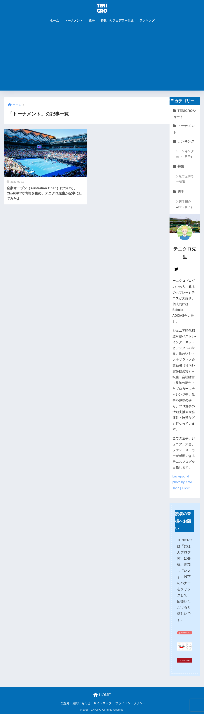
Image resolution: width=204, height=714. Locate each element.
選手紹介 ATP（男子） (185, 204)
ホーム (54, 20)
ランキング (146, 20)
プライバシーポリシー (130, 703)
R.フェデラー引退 (185, 179)
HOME (102, 695)
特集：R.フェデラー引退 (117, 20)
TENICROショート (184, 114)
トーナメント (74, 20)
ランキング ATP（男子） (185, 153)
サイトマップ (103, 703)
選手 (92, 20)
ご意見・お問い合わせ (75, 703)
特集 (181, 166)
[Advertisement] (102, 61)
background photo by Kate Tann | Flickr (182, 482)
